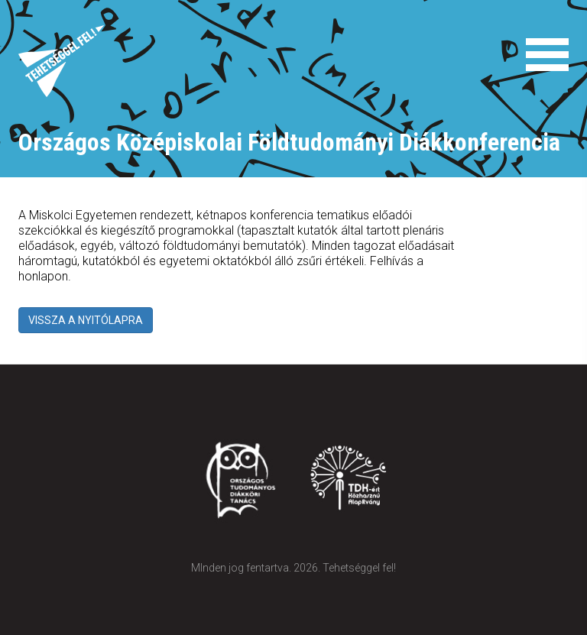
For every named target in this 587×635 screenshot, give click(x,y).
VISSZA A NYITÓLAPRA (85, 320)
